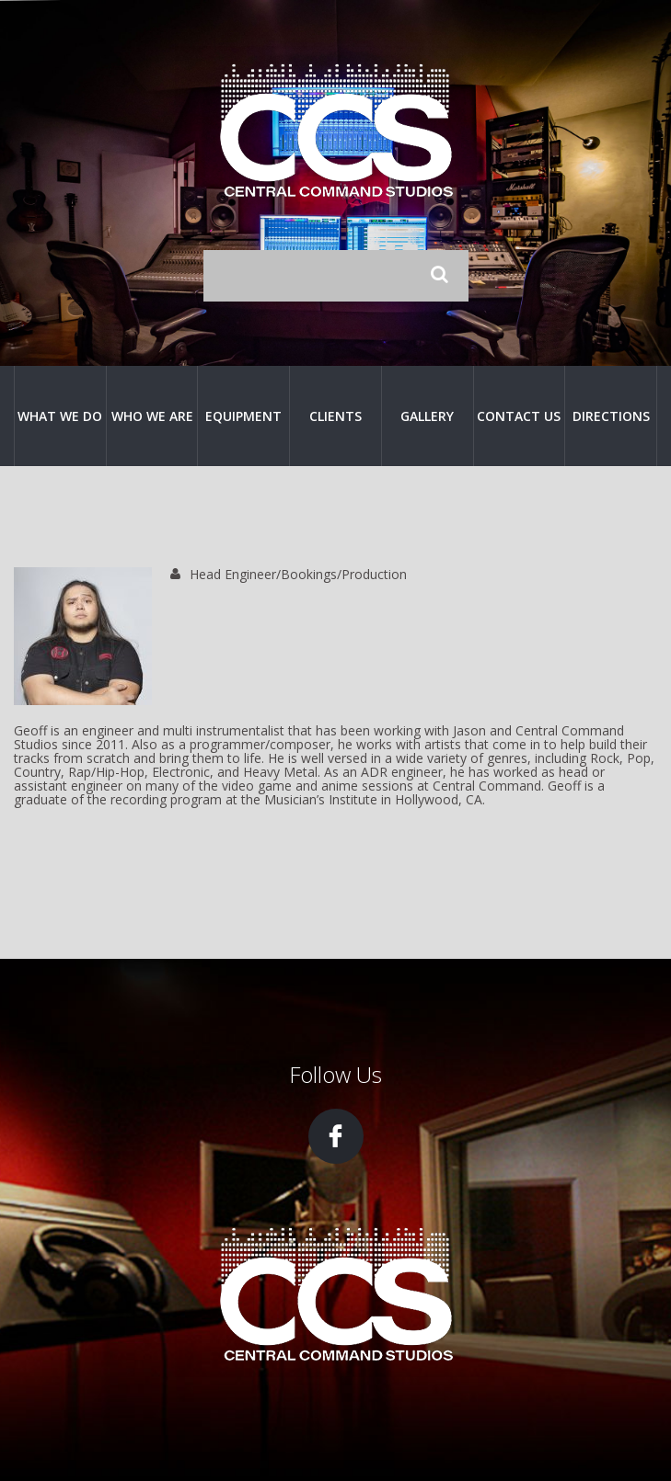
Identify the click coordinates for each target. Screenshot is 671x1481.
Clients (335, 416)
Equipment (243, 416)
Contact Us (519, 416)
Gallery (427, 416)
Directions (611, 416)
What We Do (59, 416)
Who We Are (152, 416)
